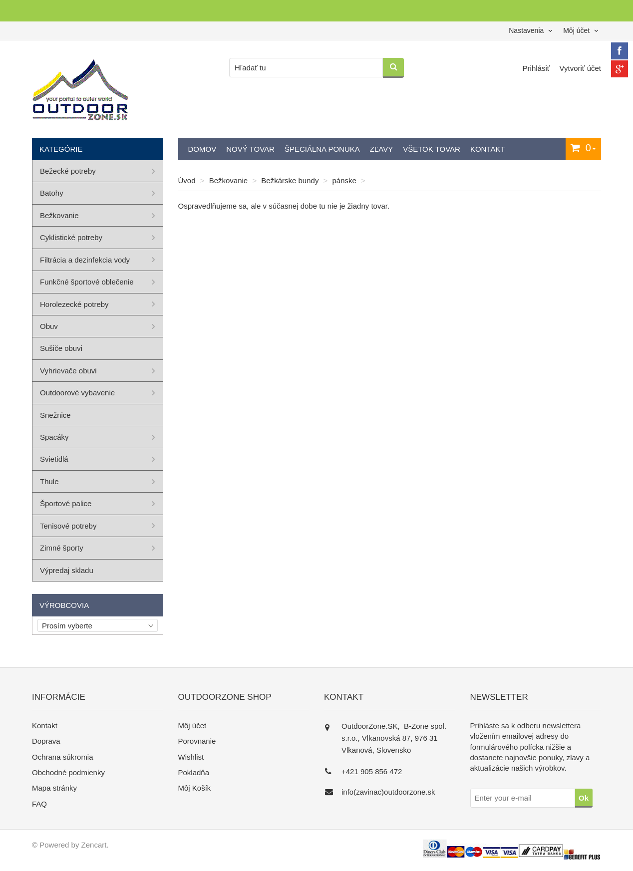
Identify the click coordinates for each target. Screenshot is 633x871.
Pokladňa (194, 772)
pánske (344, 180)
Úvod (187, 180)
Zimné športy (61, 548)
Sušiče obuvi (61, 348)
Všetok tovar (431, 149)
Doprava (46, 741)
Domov (202, 149)
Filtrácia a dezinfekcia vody (85, 260)
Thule (49, 481)
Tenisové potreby (68, 526)
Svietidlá (54, 459)
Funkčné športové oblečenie (87, 282)
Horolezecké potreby (74, 304)
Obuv (49, 326)
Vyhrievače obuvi (68, 370)
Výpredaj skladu (66, 570)
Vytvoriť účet (580, 68)
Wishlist (191, 757)
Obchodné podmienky (68, 772)
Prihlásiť (537, 68)
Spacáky (54, 437)
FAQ (39, 804)
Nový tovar (250, 149)
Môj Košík (194, 788)
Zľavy (381, 149)
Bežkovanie (228, 180)
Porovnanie (197, 741)
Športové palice (65, 503)
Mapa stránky (54, 788)
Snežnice (55, 415)
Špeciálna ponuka (322, 149)
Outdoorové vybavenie (77, 392)
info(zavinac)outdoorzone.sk (388, 792)
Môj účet (192, 725)
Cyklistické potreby (71, 237)
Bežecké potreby (68, 171)
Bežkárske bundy (289, 180)
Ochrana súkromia (62, 757)
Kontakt (487, 149)
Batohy (51, 193)
